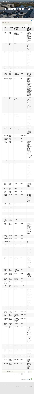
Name (6, 27)
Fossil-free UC (5, 1)
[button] (28, 24)
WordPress (31, 386)
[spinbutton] (26, 25)
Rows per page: (15, 373)
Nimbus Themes (24, 386)
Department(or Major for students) (16, 28)
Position (23, 27)
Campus (11, 27)
